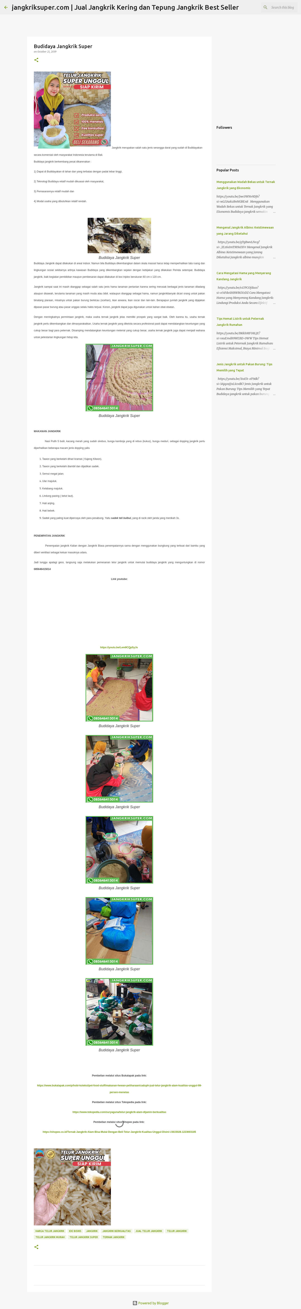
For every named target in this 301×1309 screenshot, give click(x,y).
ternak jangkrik (113, 1237)
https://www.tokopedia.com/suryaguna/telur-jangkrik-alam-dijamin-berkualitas (119, 1112)
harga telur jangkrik (49, 1231)
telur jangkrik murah (50, 1237)
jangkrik (92, 1231)
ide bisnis (75, 1231)
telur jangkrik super (83, 1237)
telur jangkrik (177, 1231)
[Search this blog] (275, 7)
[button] (36, 60)
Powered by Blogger (150, 1303)
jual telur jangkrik (149, 1231)
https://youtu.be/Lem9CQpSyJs (119, 647)
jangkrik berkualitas (116, 1231)
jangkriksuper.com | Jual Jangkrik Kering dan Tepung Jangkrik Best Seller (125, 7)
